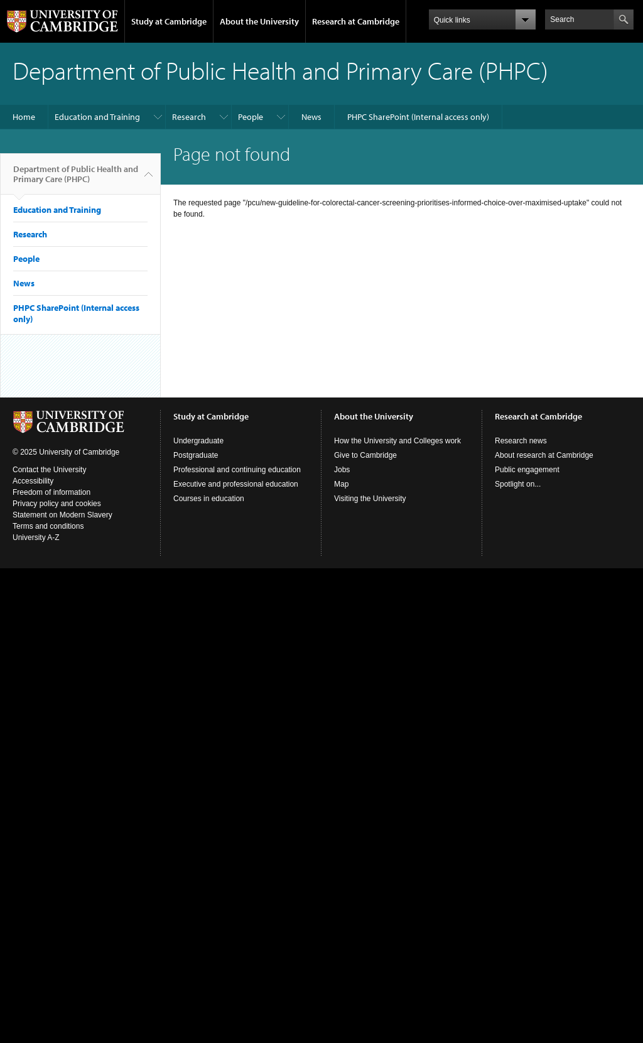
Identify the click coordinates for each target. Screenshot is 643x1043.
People (250, 116)
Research (189, 116)
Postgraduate (195, 455)
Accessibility (33, 481)
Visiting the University (370, 498)
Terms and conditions (48, 526)
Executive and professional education (235, 484)
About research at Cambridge (544, 455)
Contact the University (49, 469)
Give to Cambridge (365, 455)
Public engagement (527, 469)
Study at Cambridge (169, 21)
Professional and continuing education (237, 469)
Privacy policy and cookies (57, 503)
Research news (521, 440)
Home (24, 116)
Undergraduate (198, 440)
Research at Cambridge (355, 21)
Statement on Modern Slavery (62, 515)
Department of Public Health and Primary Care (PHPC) (75, 179)
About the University (259, 21)
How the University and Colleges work (397, 440)
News (311, 116)
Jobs (342, 469)
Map (341, 484)
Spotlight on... (518, 484)
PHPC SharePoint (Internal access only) (418, 116)
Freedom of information (51, 492)
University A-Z (36, 537)
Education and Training (97, 116)
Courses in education (208, 498)
